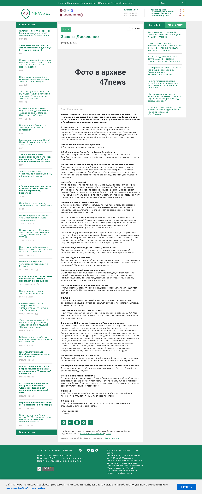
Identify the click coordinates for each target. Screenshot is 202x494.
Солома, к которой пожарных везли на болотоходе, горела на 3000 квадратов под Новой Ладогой (35, 65)
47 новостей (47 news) (120, 450)
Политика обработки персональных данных (61, 458)
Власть (62, 3)
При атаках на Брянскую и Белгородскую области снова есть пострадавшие (35, 251)
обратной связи (111, 438)
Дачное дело (126, 3)
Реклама (67, 450)
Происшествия (88, 3)
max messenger (72, 10)
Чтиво (114, 3)
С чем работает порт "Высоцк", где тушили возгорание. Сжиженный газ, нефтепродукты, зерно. (165, 71)
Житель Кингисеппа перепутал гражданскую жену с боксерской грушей (35, 176)
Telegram (92, 450)
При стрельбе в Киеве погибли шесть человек (35, 294)
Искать (183, 3)
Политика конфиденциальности (54, 456)
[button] (63, 422)
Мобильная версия (61, 10)
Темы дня (154, 25)
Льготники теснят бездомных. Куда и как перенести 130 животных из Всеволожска (35, 35)
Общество (104, 3)
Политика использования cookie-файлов (59, 461)
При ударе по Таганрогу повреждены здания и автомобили (35, 130)
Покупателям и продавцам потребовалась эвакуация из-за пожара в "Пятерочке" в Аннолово (164, 84)
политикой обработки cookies (25, 488)
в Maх (108, 434)
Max (96, 450)
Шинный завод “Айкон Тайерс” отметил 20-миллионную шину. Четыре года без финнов (35, 309)
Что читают (175, 25)
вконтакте (64, 10)
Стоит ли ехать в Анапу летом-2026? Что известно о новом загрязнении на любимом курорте (35, 420)
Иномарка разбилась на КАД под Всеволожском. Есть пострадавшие (35, 220)
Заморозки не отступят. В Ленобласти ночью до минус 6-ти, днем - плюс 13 (164, 35)
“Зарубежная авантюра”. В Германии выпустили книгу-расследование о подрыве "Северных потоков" (35, 326)
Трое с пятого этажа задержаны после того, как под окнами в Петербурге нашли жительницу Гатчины (165, 47)
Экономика (73, 3)
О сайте (41, 450)
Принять (186, 486)
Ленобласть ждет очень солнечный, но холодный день (35, 206)
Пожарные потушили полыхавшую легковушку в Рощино (35, 266)
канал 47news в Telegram (92, 434)
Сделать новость (72, 15)
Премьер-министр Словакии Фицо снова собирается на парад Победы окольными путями (35, 235)
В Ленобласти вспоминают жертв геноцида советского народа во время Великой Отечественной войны (35, 114)
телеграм (68, 10)
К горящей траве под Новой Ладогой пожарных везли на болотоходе (35, 144)
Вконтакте (80, 450)
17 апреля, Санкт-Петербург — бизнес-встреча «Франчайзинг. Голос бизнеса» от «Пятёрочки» (164, 111)
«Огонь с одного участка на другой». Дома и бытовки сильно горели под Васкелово (164, 59)
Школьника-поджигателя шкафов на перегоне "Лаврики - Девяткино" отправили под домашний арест (164, 97)
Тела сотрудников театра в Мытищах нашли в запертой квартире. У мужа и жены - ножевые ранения (35, 97)
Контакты (54, 450)
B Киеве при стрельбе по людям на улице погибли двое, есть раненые (35, 341)
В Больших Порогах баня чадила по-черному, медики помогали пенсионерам (35, 81)
